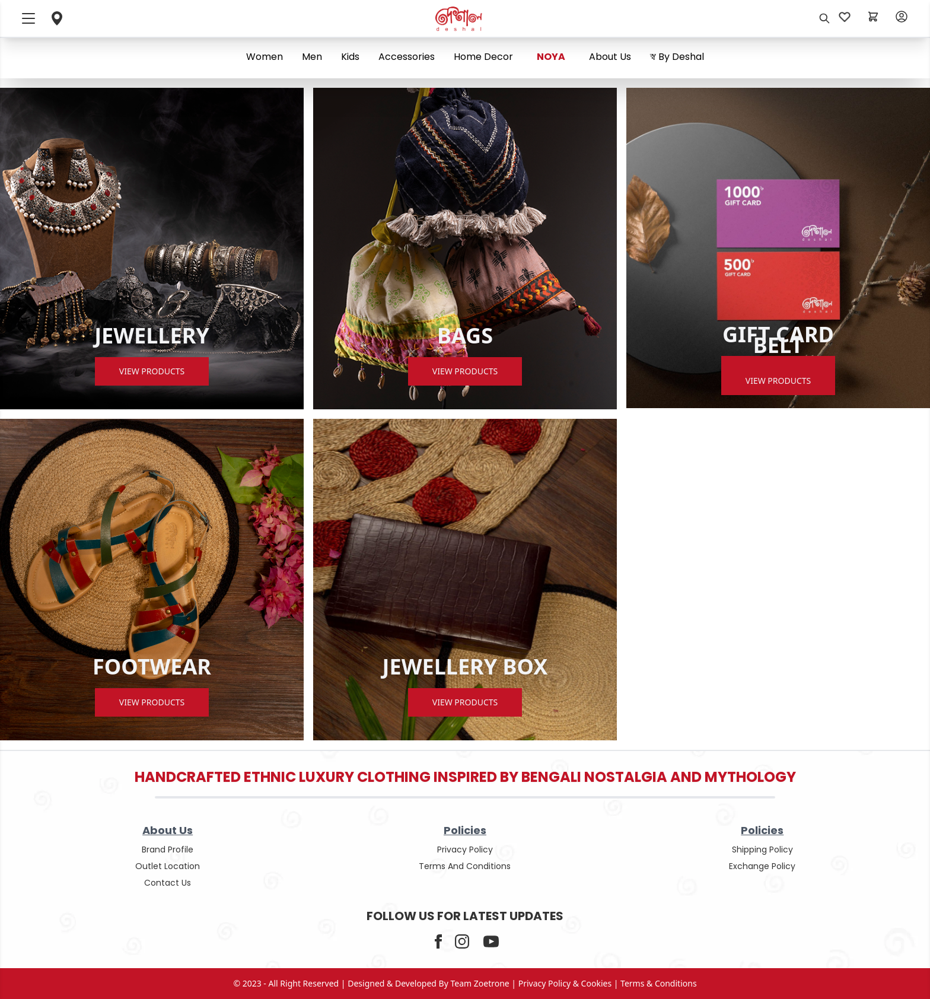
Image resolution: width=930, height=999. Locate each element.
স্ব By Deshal (677, 56)
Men (312, 56)
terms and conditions (465, 866)
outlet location (167, 866)
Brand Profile (167, 849)
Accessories (406, 56)
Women (264, 56)
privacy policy (465, 849)
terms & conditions (658, 983)
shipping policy (762, 849)
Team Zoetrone (480, 983)
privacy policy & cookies (564, 983)
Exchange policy (762, 866)
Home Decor (483, 56)
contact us (167, 883)
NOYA (551, 56)
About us (610, 56)
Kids (350, 56)
